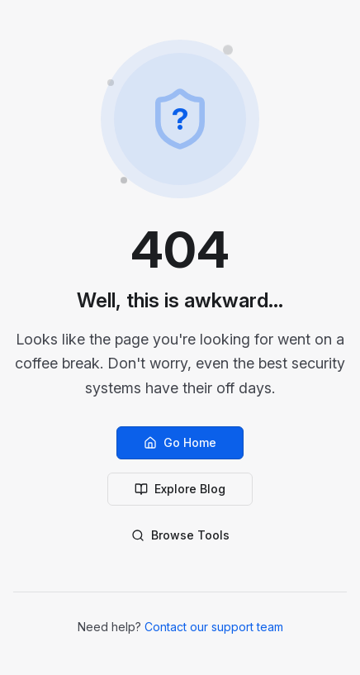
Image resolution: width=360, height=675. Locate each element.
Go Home (180, 442)
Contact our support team (213, 627)
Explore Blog (180, 489)
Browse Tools (180, 535)
